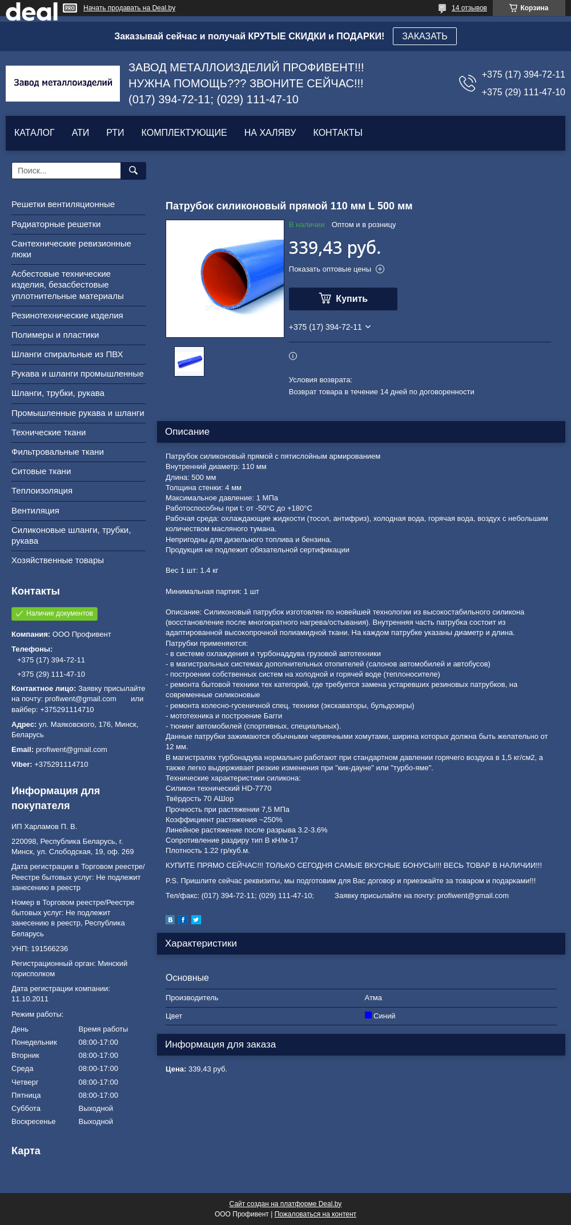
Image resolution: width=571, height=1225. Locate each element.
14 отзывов (469, 8)
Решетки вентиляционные (63, 204)
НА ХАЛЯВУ (270, 133)
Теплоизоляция (42, 490)
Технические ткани (48, 432)
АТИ (81, 133)
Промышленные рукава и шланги (77, 413)
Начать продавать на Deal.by (129, 8)
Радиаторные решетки (55, 224)
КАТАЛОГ (34, 133)
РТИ (115, 133)
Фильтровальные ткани (57, 451)
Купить (352, 299)
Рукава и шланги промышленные (77, 373)
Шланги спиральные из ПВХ (67, 354)
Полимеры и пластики (55, 334)
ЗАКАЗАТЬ (425, 36)
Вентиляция (35, 510)
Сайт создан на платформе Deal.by (286, 1204)
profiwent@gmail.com (71, 749)
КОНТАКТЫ (337, 133)
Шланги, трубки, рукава (57, 393)
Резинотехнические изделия (67, 315)
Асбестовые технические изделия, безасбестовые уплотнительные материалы (67, 284)
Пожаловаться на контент (315, 1214)
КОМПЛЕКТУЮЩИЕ (184, 133)
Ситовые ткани (41, 471)
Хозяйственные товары (57, 560)
